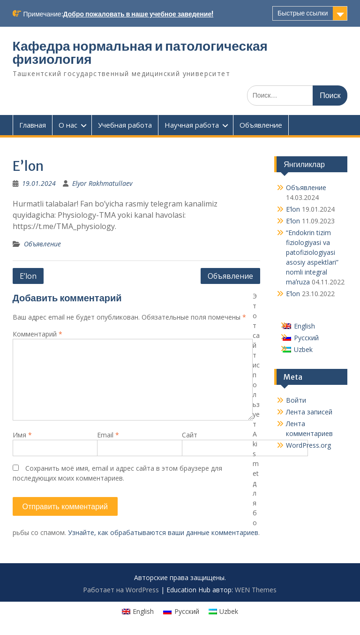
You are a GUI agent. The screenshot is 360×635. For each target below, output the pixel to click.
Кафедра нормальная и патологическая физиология (140, 53)
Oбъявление (230, 276)
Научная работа (192, 125)
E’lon (28, 276)
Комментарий (37, 333)
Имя (22, 434)
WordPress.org (308, 445)
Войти (296, 400)
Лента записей (309, 411)
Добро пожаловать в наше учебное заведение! (138, 14)
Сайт (189, 434)
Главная (32, 125)
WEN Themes (256, 589)
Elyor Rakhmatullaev (102, 183)
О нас (68, 125)
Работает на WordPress (121, 589)
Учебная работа (125, 125)
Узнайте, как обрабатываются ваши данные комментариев (163, 532)
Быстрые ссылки (303, 13)
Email (108, 434)
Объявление (261, 125)
